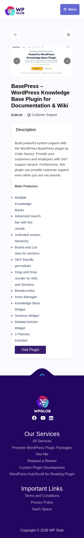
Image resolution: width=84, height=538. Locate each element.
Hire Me (42, 454)
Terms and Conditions (42, 496)
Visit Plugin (30, 350)
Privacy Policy (42, 502)
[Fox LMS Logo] (14, 2)
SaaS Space (42, 509)
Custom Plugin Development (42, 467)
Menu (69, 9)
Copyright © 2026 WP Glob (42, 530)
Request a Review (42, 461)
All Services (42, 441)
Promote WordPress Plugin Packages (42, 448)
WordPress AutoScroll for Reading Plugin (42, 474)
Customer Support (44, 115)
